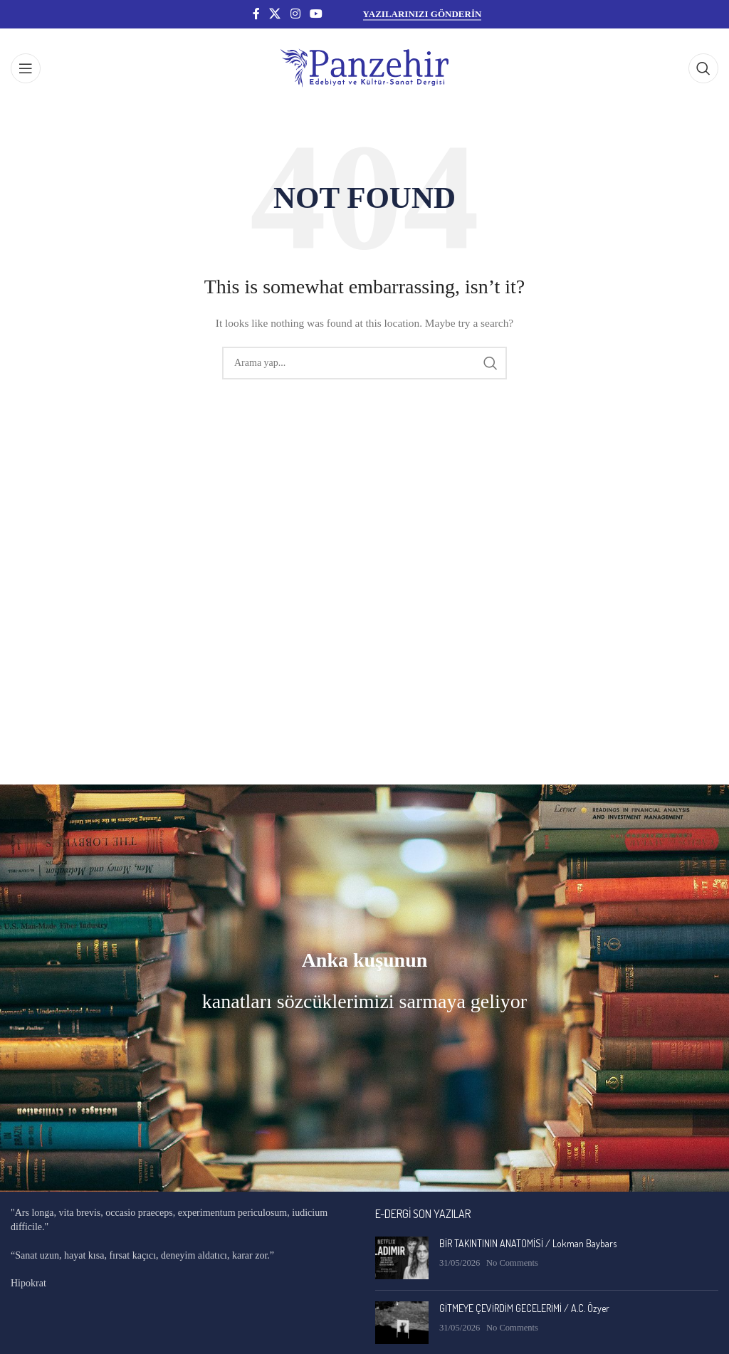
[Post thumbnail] (402, 1258)
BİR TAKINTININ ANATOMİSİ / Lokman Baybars (528, 1243)
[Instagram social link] (295, 14)
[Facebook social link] (256, 14)
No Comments (512, 1263)
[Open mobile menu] (26, 68)
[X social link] (275, 14)
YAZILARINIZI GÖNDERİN (422, 14)
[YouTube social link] (316, 14)
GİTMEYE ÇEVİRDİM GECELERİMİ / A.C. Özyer (524, 1308)
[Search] (703, 68)
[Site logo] (364, 67)
